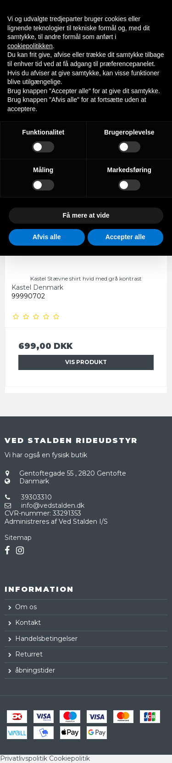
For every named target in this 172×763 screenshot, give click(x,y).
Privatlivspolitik (23, 758)
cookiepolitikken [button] (30, 46)
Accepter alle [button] (125, 237)
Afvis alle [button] (47, 237)
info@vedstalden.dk (52, 505)
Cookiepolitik (69, 758)
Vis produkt (86, 362)
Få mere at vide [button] (86, 215)
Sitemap (18, 537)
